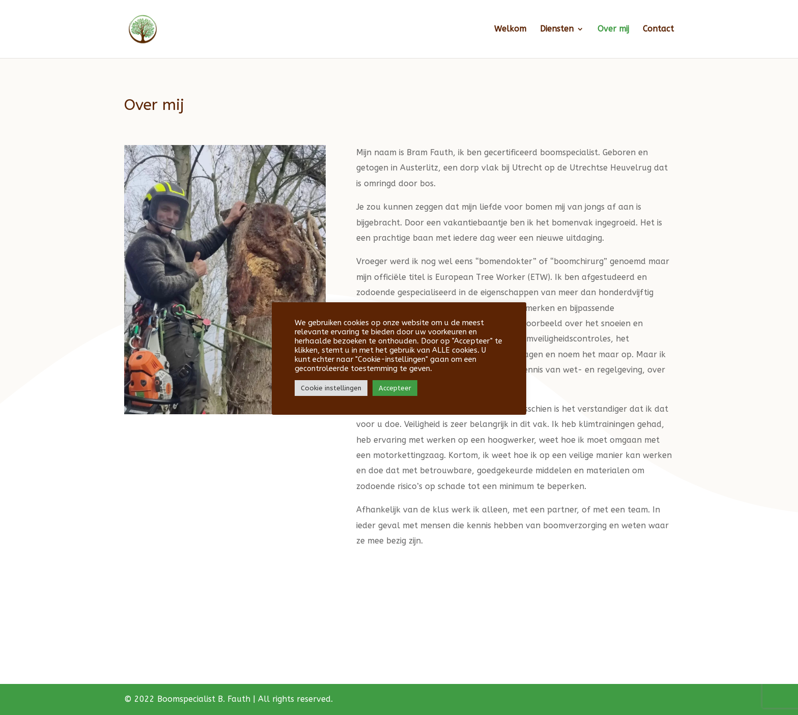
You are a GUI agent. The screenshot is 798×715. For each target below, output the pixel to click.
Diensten (557, 29)
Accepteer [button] (395, 388)
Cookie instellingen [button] (331, 388)
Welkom (510, 29)
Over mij (613, 29)
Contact (658, 29)
